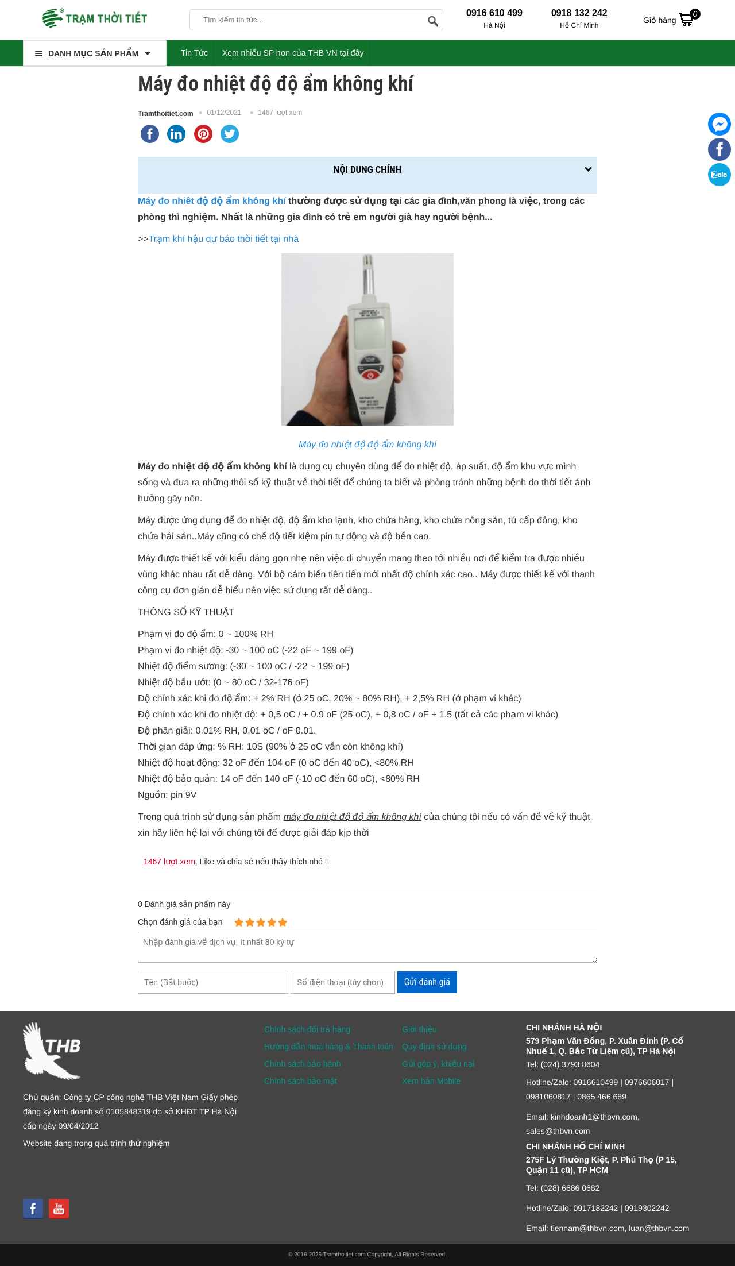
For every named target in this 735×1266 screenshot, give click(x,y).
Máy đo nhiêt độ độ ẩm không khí (212, 201)
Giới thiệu (419, 1029)
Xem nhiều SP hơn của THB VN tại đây (293, 52)
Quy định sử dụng (434, 1046)
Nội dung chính (367, 169)
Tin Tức (194, 52)
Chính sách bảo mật (300, 1081)
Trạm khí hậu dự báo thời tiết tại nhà (224, 239)
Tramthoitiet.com (166, 114)
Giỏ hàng (672, 19)
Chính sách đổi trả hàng (307, 1029)
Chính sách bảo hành (302, 1063)
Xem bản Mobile (431, 1081)
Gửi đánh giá (427, 981)
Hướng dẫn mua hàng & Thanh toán (328, 1046)
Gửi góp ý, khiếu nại (438, 1063)
